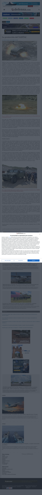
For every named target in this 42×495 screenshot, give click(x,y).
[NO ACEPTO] (40, 234)
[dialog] (21, 247)
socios (10, 237)
